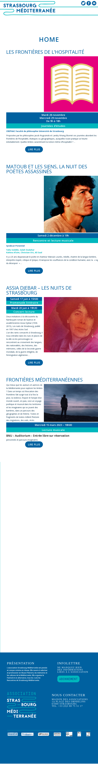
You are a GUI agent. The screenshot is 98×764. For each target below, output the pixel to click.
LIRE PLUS (34, 149)
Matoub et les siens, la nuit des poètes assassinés (46, 169)
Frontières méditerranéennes (44, 379)
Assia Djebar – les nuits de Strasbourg (39, 290)
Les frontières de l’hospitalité (45, 52)
